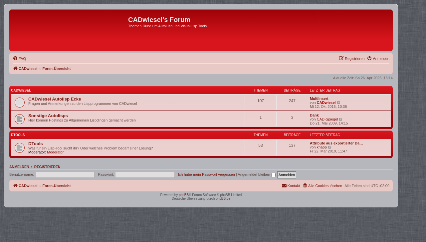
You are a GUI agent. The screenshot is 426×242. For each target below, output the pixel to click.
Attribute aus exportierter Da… (336, 143)
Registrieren (47, 167)
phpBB (184, 195)
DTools (18, 135)
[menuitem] (19, 59)
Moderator (55, 152)
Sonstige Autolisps (48, 115)
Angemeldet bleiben (256, 174)
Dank (314, 115)
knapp (322, 147)
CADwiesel (21, 90)
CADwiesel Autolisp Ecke (54, 99)
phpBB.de (223, 198)
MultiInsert (319, 99)
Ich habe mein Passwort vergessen (206, 174)
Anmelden (19, 167)
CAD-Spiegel (327, 119)
